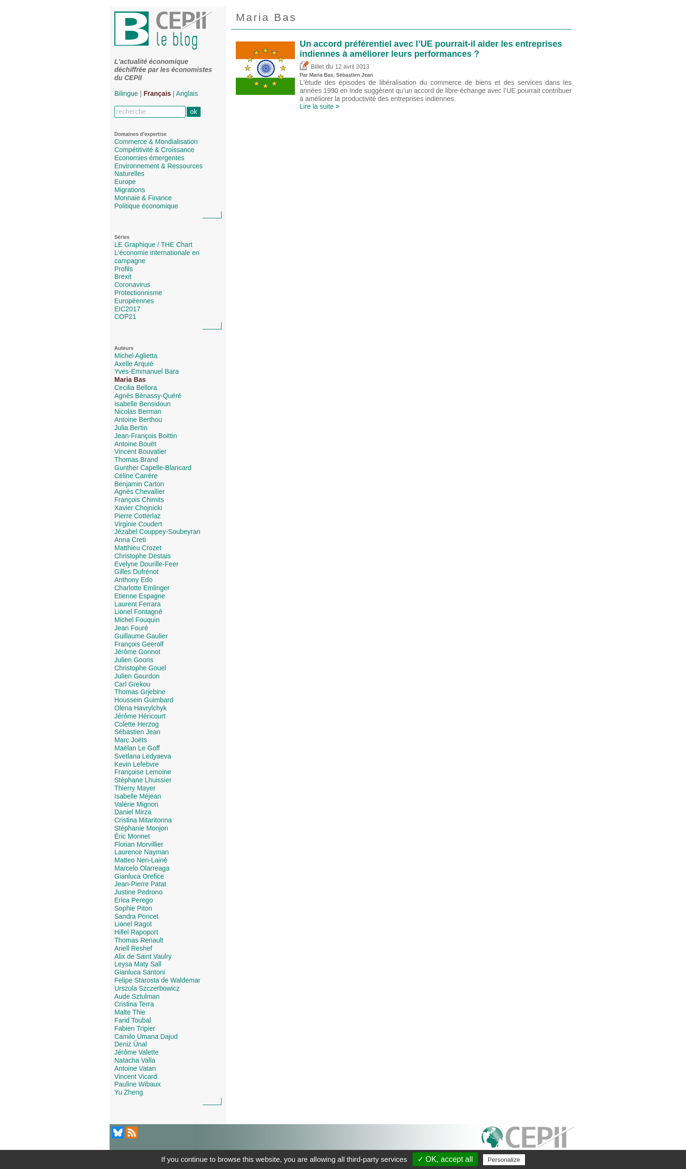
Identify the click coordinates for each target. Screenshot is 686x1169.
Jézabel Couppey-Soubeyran (157, 531)
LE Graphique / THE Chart (153, 244)
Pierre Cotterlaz (137, 516)
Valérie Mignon (136, 804)
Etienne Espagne (139, 596)
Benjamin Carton (139, 484)
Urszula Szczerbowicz (147, 988)
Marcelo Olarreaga (142, 868)
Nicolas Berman (137, 411)
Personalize (504, 1159)
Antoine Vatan (135, 1068)
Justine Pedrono (138, 892)
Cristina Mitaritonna (143, 820)
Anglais (187, 93)
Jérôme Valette (136, 1052)
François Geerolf (138, 644)
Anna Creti (130, 539)
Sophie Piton (133, 908)
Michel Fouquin (137, 620)
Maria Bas (130, 379)
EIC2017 (127, 309)
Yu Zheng (128, 1092)
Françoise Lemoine (142, 772)
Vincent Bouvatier (140, 451)
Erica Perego (133, 900)
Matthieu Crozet (137, 548)
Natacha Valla (134, 1060)
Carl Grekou (132, 684)
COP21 (125, 316)
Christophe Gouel (140, 668)
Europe (125, 181)
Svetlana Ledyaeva (142, 756)
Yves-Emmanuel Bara (146, 371)
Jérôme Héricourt (139, 716)
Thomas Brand (136, 459)
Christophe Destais (142, 556)
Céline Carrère (136, 476)
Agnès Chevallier (139, 491)
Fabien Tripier (134, 1028)
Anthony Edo (133, 580)
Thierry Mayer (134, 788)
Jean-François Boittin (145, 436)
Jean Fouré (131, 628)
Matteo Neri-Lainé (140, 860)
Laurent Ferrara (137, 604)
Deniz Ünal (130, 1044)
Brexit (122, 276)
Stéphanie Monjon (141, 828)
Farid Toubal (132, 1020)
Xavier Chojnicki (138, 508)
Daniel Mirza (132, 812)
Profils (123, 269)
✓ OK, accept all (445, 1159)
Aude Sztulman (137, 996)
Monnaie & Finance (143, 198)
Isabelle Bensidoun (142, 404)
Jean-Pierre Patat (140, 884)
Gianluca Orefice (139, 876)
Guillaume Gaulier (141, 636)
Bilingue (126, 93)
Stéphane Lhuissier (143, 780)
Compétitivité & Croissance (154, 150)
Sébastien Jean (137, 732)
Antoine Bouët (135, 444)
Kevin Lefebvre (136, 764)
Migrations (129, 190)
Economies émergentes (149, 158)
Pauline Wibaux (137, 1084)
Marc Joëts (130, 740)
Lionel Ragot (133, 924)
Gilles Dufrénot (136, 571)
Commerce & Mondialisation (156, 141)
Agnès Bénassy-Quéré (148, 396)
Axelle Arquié (133, 364)
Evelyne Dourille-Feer (146, 564)
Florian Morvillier (138, 844)
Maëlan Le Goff (137, 748)
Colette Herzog (136, 724)
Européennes (134, 301)
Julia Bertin (130, 427)
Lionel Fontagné (138, 611)
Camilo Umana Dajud (146, 1036)
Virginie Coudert (138, 524)
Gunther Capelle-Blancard (153, 468)
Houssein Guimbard (143, 700)
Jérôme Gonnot (137, 652)
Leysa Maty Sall (137, 964)
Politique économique (146, 206)
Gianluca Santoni (139, 972)
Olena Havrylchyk (140, 708)
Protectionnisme (138, 293)
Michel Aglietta (135, 355)
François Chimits (139, 499)
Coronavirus (132, 284)
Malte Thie (129, 1012)
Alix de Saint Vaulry (143, 956)
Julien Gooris (133, 660)
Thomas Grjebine (139, 692)
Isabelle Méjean (137, 796)
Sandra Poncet (136, 916)
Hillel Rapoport (136, 932)
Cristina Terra (134, 1004)
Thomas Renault (138, 940)
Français (157, 93)
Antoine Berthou (138, 419)
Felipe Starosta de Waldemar (157, 980)
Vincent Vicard (135, 1076)
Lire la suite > (320, 106)
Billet (312, 66)
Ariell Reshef (133, 948)
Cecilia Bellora (135, 387)
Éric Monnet (132, 836)
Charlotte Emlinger (142, 588)
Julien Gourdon (137, 676)
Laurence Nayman (141, 852)
